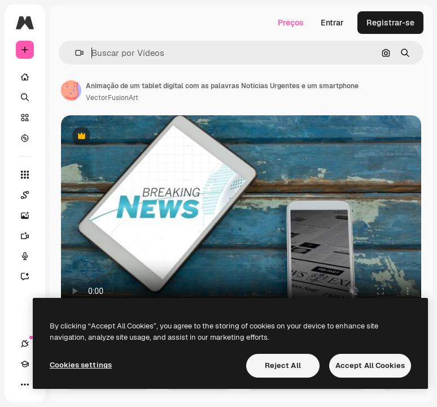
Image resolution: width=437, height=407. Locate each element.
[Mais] (25, 384)
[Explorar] (25, 138)
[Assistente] (30, 276)
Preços (291, 23)
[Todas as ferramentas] (25, 175)
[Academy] (25, 364)
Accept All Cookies (370, 365)
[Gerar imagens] (30, 215)
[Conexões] (25, 344)
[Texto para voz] (30, 256)
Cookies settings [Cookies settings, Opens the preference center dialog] (81, 365)
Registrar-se (390, 23)
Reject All (283, 365)
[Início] (25, 77)
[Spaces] (30, 195)
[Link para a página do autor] (71, 90)
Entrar (332, 23)
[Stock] (25, 118)
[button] (74, 53)
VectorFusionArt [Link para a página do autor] (112, 97)
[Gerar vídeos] (30, 236)
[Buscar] (25, 97)
